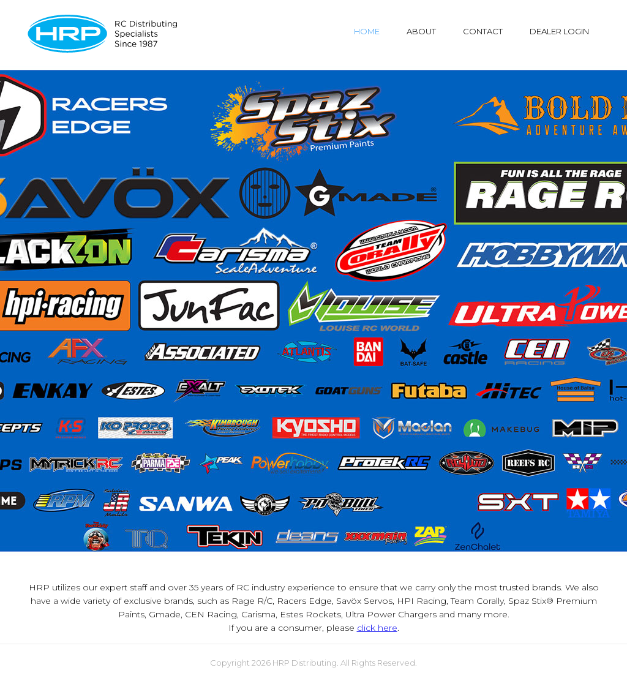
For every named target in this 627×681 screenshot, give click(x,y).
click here (377, 627)
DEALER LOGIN (559, 31)
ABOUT (421, 31)
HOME (367, 31)
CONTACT (483, 31)
